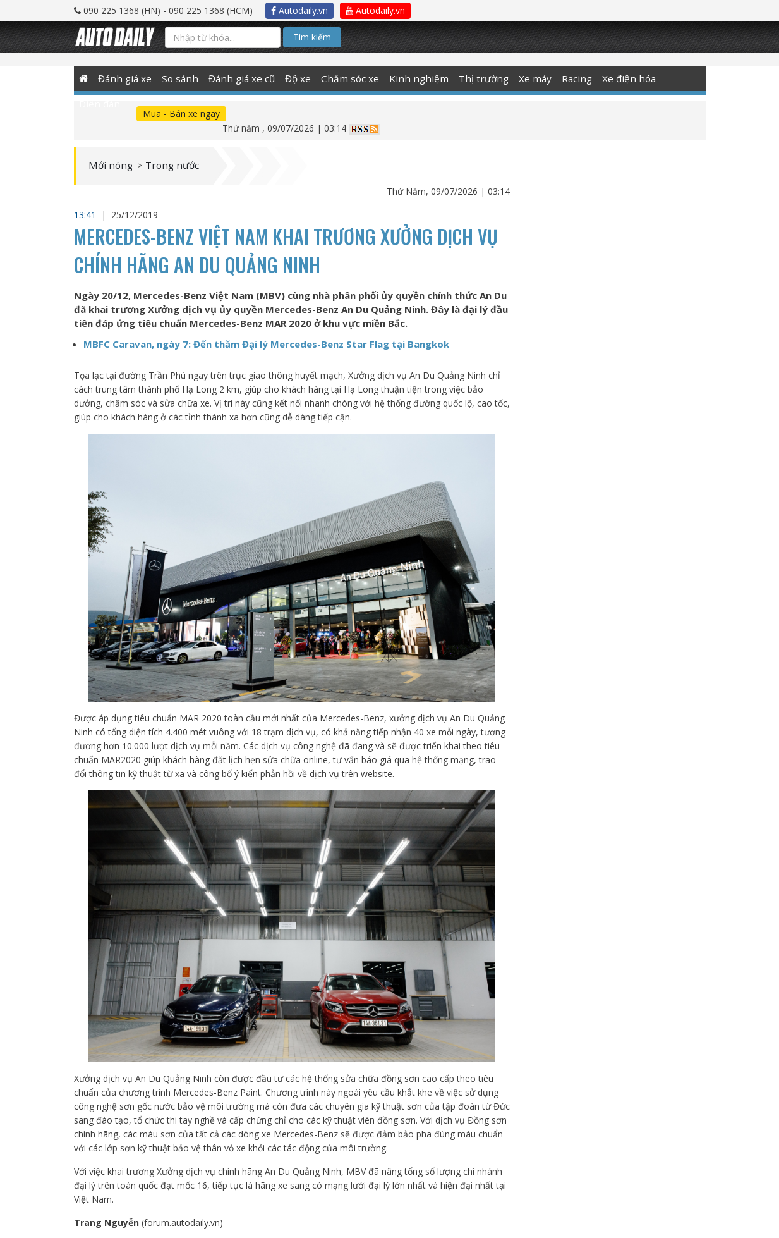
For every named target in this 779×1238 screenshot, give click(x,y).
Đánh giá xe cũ (237, 78)
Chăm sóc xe (343, 78)
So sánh (178, 78)
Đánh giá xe (125, 78)
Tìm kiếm (312, 37)
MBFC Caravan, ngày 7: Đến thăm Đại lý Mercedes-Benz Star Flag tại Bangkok (266, 330)
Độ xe (292, 78)
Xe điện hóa (608, 78)
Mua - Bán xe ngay (125, 113)
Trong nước (184, 151)
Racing (558, 78)
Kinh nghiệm (407, 78)
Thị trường (467, 78)
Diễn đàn (664, 78)
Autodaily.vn (299, 10)
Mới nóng (114, 151)
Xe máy (517, 78)
